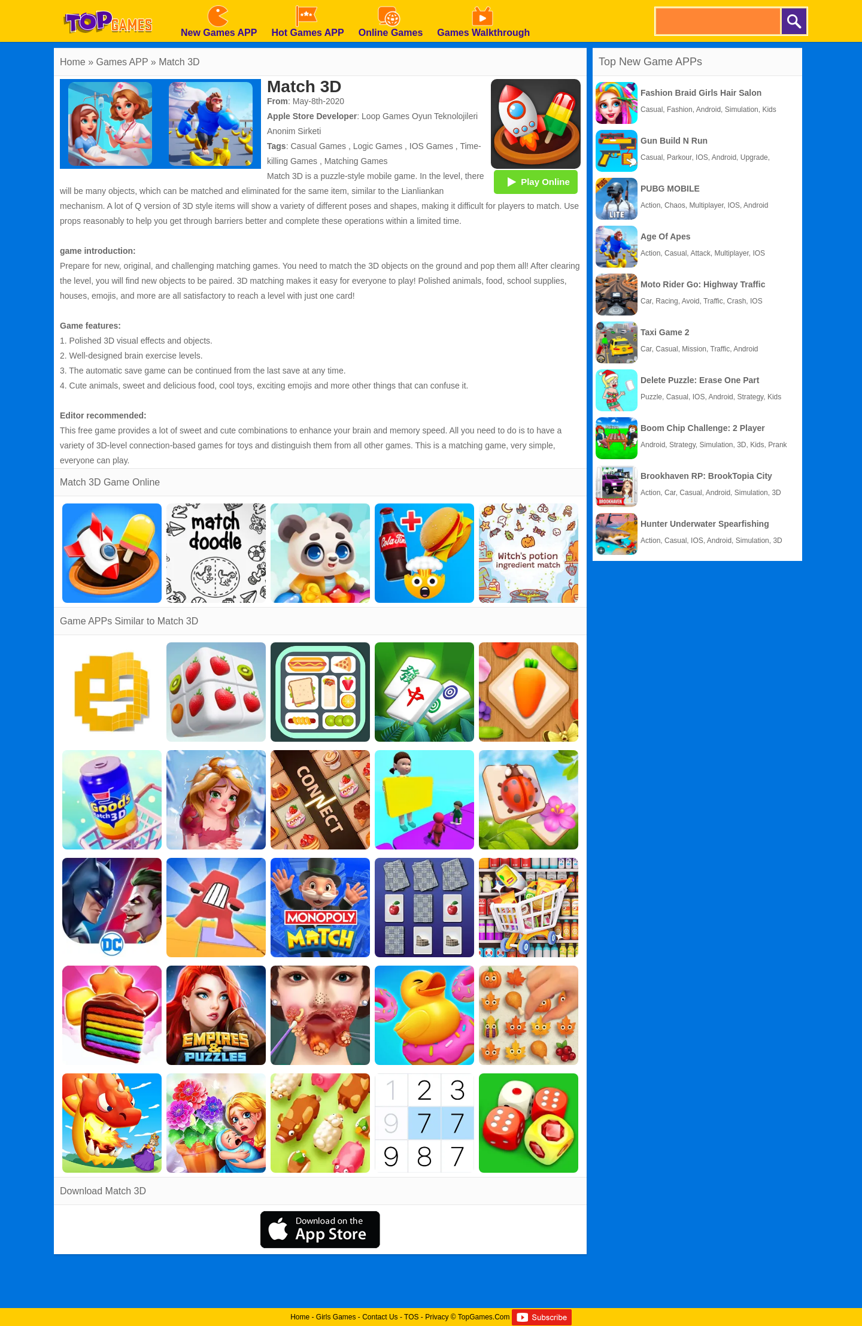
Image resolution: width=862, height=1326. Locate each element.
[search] (717, 21)
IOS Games (431, 146)
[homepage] (108, 4)
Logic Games (377, 146)
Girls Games (336, 1317)
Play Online (536, 181)
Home (73, 62)
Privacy (436, 1317)
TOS (411, 1317)
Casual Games (318, 146)
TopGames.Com (484, 1317)
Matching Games (356, 161)
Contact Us (379, 1317)
